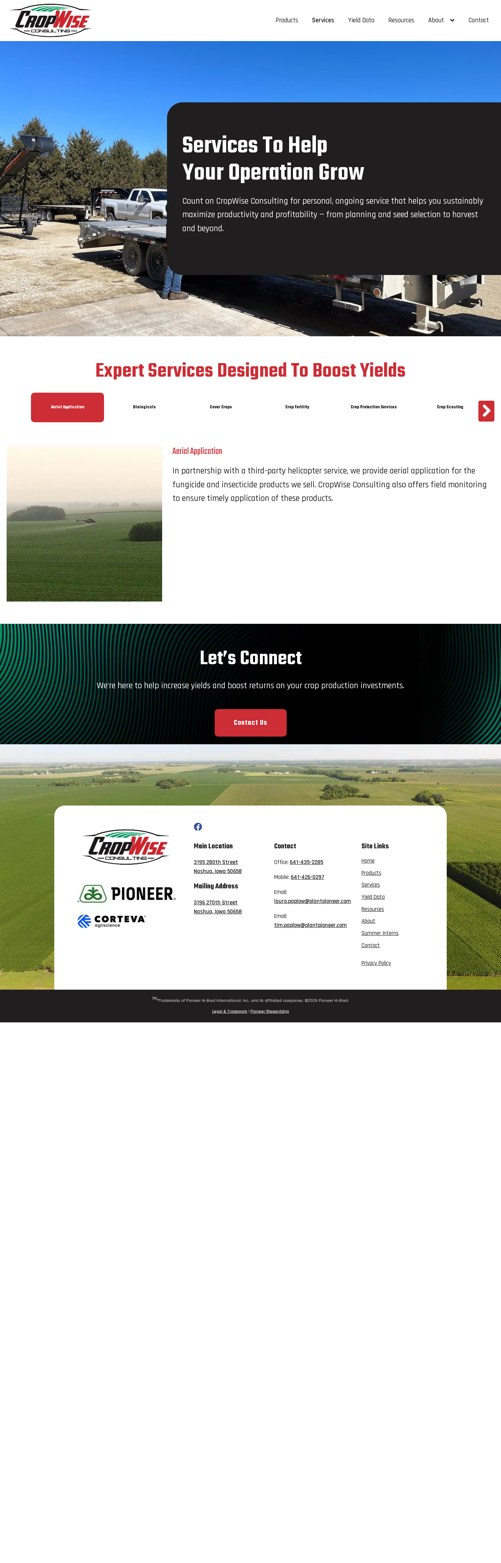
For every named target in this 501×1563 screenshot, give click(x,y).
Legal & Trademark (229, 1011)
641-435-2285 (306, 862)
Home (368, 861)
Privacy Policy (376, 963)
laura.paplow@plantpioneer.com (312, 901)
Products (287, 20)
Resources (401, 20)
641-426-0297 (307, 877)
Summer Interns (380, 933)
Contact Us (251, 722)
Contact (478, 20)
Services (323, 20)
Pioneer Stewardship (269, 1011)
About (441, 20)
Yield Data (361, 20)
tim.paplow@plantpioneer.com (310, 925)
